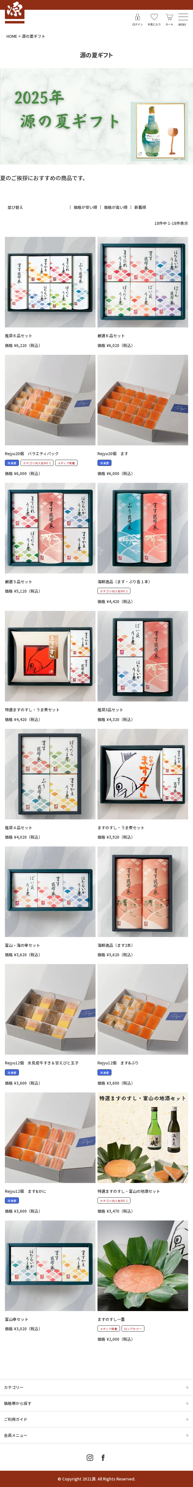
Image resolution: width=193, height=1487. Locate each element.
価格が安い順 (85, 207)
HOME (12, 36)
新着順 (140, 207)
